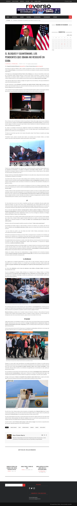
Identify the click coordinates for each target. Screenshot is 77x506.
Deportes (22, 1)
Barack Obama (13, 427)
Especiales (8, 1)
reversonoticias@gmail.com (34, 498)
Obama (36, 427)
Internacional (37, 17)
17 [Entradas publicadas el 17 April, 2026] (64, 43)
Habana (31, 427)
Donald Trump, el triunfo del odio (27, 467)
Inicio (8, 17)
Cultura (27, 1)
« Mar (53, 49)
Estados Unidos (25, 427)
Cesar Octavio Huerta (32, 63)
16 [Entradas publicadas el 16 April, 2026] (61, 43)
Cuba (19, 427)
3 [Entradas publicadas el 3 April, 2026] (64, 39)
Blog (32, 1)
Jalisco (22, 17)
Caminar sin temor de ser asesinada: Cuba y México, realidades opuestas (12, 468)
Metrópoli (14, 17)
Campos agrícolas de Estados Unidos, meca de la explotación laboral (42, 468)
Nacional (29, 17)
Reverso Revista (57, 504)
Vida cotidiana (15, 1)
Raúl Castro (42, 427)
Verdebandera (47, 17)
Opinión (55, 17)
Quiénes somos (38, 1)
